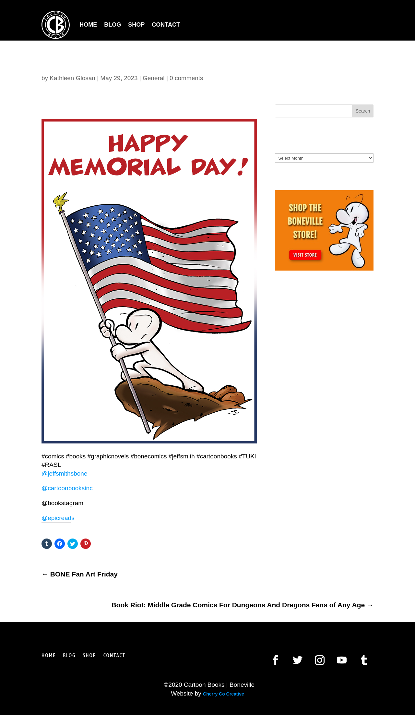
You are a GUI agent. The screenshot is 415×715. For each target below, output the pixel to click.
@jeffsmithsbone (64, 473)
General (154, 78)
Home (88, 24)
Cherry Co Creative (223, 694)
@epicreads (58, 518)
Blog (112, 24)
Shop (136, 24)
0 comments (186, 78)
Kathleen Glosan (72, 78)
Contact (166, 24)
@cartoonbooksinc (68, 488)
